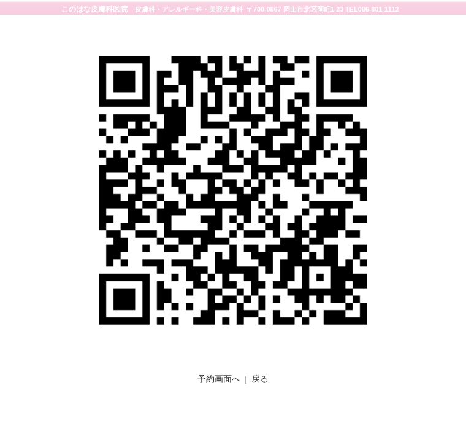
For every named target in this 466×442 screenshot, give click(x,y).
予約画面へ (218, 379)
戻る (260, 379)
